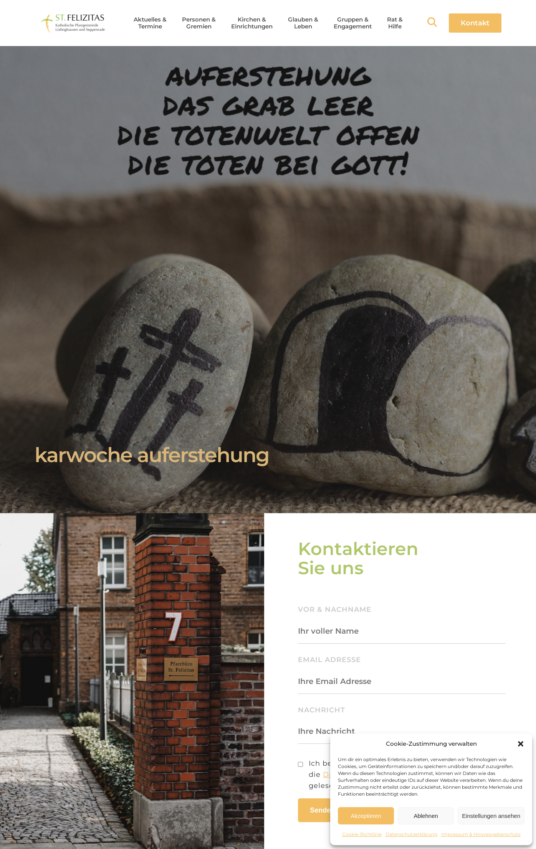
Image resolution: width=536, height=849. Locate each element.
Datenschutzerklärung (411, 834)
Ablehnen (426, 816)
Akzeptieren (366, 816)
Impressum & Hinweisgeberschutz (481, 834)
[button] (520, 744)
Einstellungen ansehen (491, 816)
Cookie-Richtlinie (362, 834)
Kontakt (475, 23)
